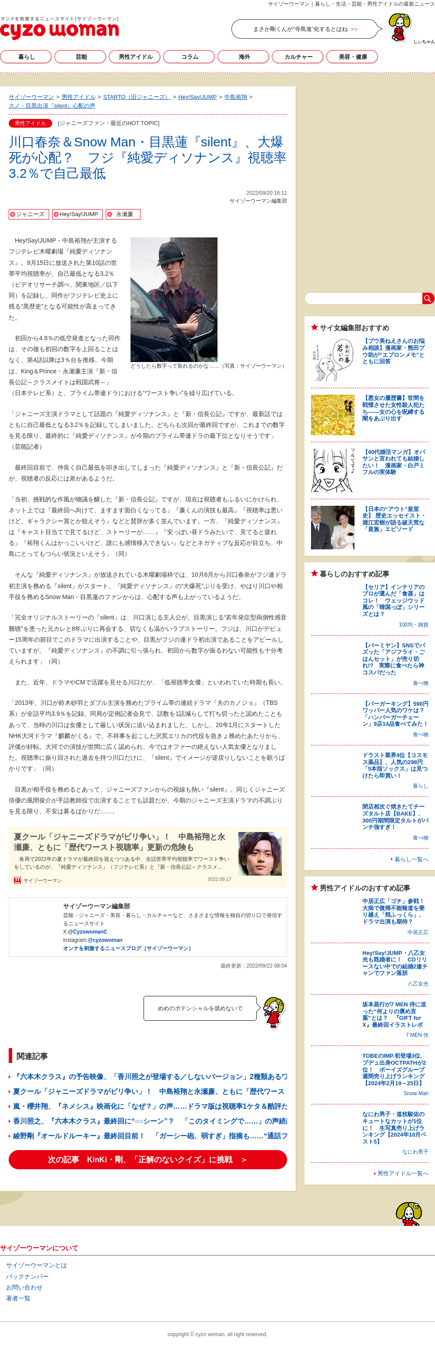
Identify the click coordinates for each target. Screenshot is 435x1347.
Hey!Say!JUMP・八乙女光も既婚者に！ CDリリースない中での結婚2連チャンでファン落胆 (395, 963)
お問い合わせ (24, 1287)
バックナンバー (27, 1276)
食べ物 (420, 683)
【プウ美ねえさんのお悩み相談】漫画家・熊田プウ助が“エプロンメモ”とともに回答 (393, 351)
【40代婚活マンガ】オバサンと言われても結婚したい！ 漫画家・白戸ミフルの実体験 (393, 462)
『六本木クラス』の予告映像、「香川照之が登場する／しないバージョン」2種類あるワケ (154, 1076)
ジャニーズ (30, 214)
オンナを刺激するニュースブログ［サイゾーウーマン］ (128, 948)
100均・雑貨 (413, 625)
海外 (244, 57)
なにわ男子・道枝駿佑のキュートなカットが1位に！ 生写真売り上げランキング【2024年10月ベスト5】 (394, 1127)
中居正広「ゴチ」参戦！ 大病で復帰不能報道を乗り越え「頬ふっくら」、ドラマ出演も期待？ (396, 911)
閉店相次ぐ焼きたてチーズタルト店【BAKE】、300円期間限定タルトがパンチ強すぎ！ (395, 816)
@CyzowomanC (87, 932)
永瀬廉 (124, 214)
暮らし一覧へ (411, 859)
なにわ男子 (415, 1152)
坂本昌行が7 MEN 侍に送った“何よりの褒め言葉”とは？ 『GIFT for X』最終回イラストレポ (394, 1014)
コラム (189, 57)
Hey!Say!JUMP (79, 214)
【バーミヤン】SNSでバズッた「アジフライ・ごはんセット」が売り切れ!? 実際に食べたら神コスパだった (393, 659)
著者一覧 (18, 1298)
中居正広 (418, 932)
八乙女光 (418, 984)
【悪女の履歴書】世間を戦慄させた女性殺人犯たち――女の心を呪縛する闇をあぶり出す (393, 408)
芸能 (81, 57)
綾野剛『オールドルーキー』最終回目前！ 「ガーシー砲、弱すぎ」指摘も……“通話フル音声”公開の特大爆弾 (187, 1136)
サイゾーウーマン (59, 28)
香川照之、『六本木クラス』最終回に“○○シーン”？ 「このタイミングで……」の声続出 (153, 1121)
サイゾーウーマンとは (36, 1265)
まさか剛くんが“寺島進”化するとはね (300, 29)
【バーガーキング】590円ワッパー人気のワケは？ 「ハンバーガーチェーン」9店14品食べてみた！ (396, 714)
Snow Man (416, 1093)
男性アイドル (136, 57)
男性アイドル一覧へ (403, 1173)
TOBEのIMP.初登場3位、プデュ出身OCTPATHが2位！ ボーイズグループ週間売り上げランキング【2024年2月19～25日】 (394, 1069)
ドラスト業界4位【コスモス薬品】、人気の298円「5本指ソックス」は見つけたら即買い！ (395, 765)
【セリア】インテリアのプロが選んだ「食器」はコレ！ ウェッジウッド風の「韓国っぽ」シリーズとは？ (393, 600)
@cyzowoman (105, 940)
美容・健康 (353, 57)
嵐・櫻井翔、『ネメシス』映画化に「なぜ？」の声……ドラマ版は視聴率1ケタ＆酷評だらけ (157, 1106)
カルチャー (298, 57)
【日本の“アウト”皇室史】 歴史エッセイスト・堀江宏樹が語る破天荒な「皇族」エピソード (394, 519)
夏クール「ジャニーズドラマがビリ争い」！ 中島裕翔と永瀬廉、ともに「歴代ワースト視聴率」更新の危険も (119, 842)
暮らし (26, 57)
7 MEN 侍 (417, 1035)
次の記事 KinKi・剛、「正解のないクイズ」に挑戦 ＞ (148, 1159)
